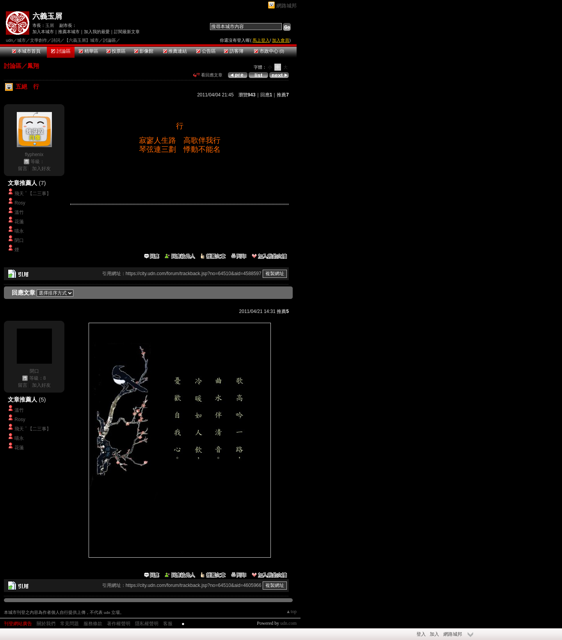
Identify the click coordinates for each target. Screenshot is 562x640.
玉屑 (49, 25)
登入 (421, 634)
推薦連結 (175, 51)
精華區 (88, 51)
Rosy (19, 203)
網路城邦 (286, 6)
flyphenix (34, 154)
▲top (291, 611)
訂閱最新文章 (127, 31)
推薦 (283, 95)
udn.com (288, 623)
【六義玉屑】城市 (81, 40)
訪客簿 (233, 51)
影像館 (143, 51)
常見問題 (69, 623)
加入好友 (41, 168)
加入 (434, 634)
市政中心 (269, 51)
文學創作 (38, 40)
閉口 (19, 240)
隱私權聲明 (146, 623)
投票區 (116, 51)
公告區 (205, 51)
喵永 (19, 231)
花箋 (19, 221)
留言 (22, 168)
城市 (21, 40)
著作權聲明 (118, 623)
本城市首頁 (26, 51)
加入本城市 (43, 31)
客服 (168, 623)
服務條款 (93, 623)
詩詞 (56, 40)
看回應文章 (207, 75)
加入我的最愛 (97, 31)
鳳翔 (33, 65)
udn (9, 40)
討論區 (60, 51)
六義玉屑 (47, 16)
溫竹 (19, 212)
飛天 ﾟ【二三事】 (32, 193)
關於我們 (46, 623)
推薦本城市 (69, 31)
